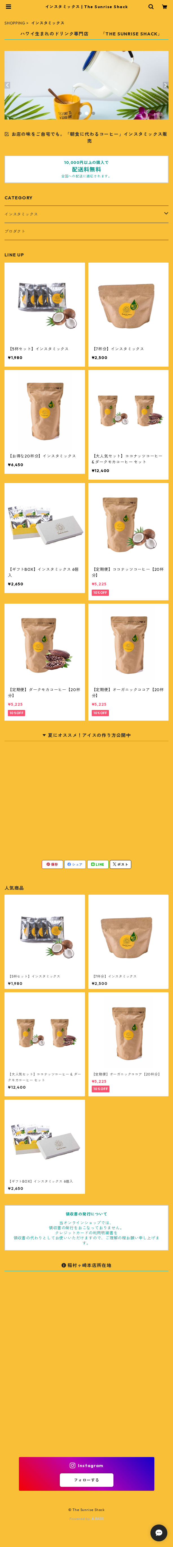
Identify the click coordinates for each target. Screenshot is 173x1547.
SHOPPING (15, 23)
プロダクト (15, 231)
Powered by (86, 1519)
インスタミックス (21, 214)
